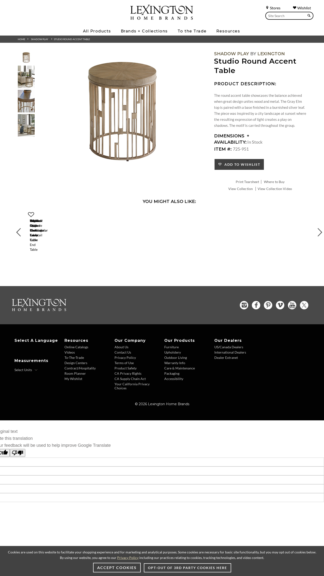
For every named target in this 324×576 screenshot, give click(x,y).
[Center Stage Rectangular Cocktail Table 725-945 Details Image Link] (61, 256)
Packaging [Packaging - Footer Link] (171, 384)
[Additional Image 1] (122, 112)
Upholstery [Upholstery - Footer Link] (172, 363)
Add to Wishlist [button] (241, 164)
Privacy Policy (128, 558)
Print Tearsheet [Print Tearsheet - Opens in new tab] (247, 182)
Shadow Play (39, 39)
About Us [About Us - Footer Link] (121, 358)
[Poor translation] (17, 464)
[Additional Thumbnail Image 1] (26, 57)
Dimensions (231, 136)
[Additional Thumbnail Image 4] (26, 125)
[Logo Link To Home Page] (161, 18)
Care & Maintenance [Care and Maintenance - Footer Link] (179, 379)
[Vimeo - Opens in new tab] (280, 316)
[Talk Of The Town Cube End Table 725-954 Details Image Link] (277, 256)
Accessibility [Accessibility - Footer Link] (173, 390)
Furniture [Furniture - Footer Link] (171, 358)
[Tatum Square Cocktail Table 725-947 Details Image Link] (133, 256)
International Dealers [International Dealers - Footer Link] (230, 363)
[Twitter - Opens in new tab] (304, 316)
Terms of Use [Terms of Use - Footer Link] (124, 374)
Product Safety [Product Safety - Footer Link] (125, 379)
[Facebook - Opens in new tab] (256, 316)
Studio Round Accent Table (72, 39)
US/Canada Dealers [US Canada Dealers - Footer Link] (228, 358)
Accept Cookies (117, 567)
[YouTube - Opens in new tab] (292, 316)
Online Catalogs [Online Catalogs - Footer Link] (76, 358)
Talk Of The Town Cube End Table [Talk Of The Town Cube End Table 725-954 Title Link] (277, 263)
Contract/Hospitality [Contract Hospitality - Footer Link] (80, 379)
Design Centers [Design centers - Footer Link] (75, 374)
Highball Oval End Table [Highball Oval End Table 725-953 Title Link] (205, 263)
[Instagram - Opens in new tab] (244, 316)
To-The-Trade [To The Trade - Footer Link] (74, 369)
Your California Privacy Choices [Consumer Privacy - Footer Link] (132, 397)
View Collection (240, 189)
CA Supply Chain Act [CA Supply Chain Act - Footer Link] (130, 390)
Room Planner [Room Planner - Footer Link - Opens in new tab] (75, 384)
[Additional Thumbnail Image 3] (26, 101)
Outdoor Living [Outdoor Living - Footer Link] (175, 369)
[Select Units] (26, 381)
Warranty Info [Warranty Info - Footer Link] (174, 374)
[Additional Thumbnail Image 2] (26, 77)
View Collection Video (275, 189)
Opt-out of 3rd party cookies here (187, 568)
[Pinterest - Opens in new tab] (268, 316)
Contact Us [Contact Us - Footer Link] (122, 363)
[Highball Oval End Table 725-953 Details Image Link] (205, 256)
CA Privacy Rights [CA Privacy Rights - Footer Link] (127, 384)
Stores (272, 8)
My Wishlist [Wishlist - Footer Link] (73, 390)
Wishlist (302, 8)
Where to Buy (274, 182)
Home (21, 39)
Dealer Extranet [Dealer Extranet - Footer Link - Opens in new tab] (226, 369)
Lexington (271, 53)
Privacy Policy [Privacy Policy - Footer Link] (125, 369)
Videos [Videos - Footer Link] (69, 363)
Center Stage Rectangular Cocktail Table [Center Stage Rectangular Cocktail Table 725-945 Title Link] (61, 263)
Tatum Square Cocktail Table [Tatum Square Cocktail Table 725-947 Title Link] (133, 263)
